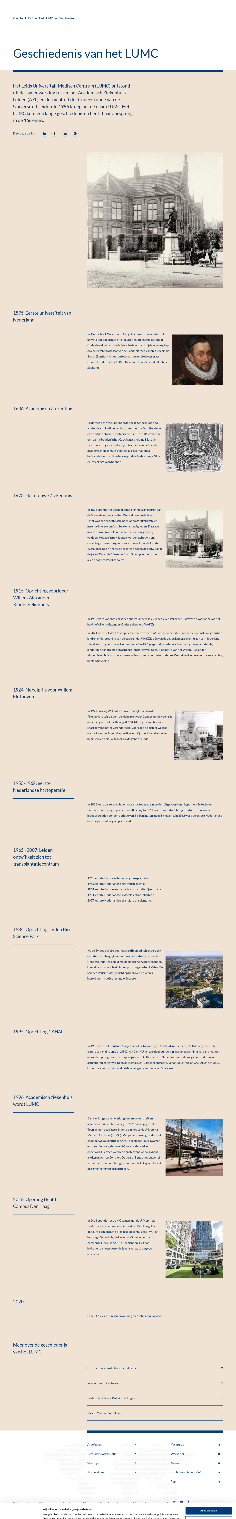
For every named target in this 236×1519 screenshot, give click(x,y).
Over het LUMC (23, 18)
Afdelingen (111, 1444)
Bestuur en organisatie (111, 1454)
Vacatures (195, 1444)
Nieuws (195, 1463)
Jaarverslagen (111, 1472)
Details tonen (51, 1512)
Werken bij (195, 1454)
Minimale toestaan (208, 1505)
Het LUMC (46, 18)
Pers (195, 1481)
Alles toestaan (208, 1495)
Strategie (111, 1463)
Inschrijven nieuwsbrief (195, 1472)
